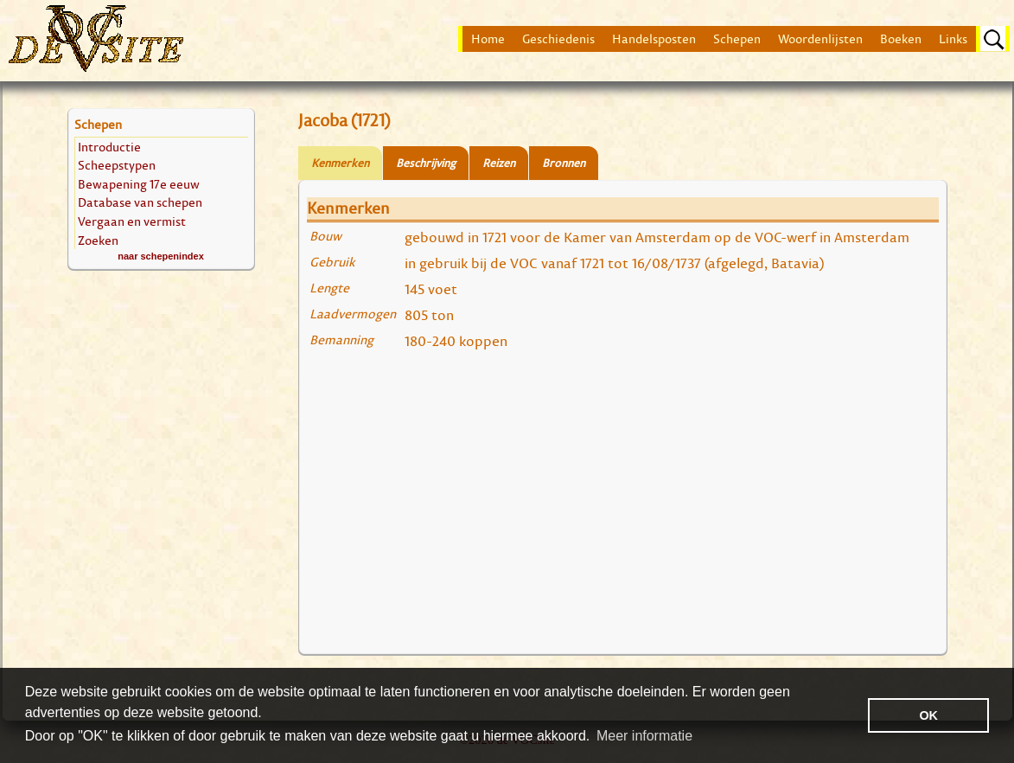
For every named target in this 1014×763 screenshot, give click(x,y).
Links (953, 39)
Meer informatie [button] (644, 735)
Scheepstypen (117, 165)
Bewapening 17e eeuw (139, 184)
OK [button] (928, 715)
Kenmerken (340, 163)
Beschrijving (426, 163)
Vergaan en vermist (132, 221)
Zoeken (98, 240)
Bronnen (563, 163)
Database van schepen (140, 202)
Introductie (109, 147)
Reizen (498, 163)
